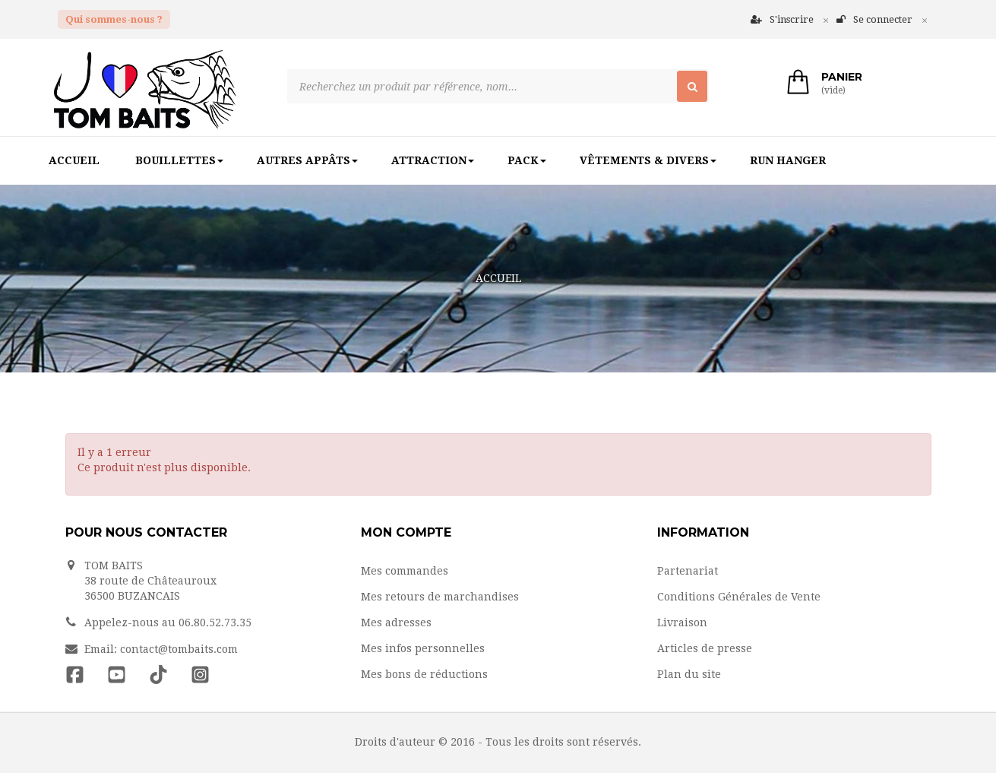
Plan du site (689, 674)
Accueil (498, 278)
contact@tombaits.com (179, 649)
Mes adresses (396, 622)
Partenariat (687, 571)
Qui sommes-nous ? (114, 19)
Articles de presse (704, 648)
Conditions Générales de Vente (739, 597)
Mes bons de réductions (424, 674)
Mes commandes (404, 571)
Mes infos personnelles (423, 648)
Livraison (682, 622)
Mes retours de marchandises (440, 597)
